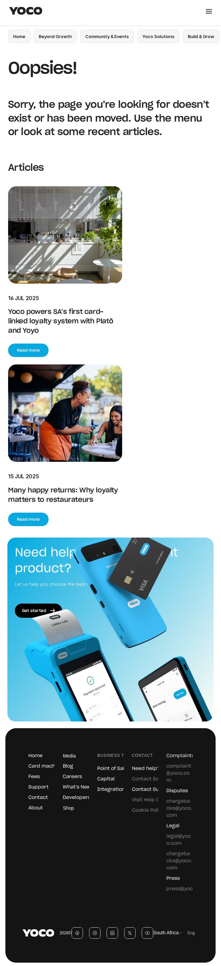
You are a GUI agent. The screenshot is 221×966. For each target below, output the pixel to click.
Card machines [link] (46, 766)
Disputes (177, 790)
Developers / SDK (83, 797)
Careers (72, 776)
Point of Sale (112, 768)
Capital (106, 779)
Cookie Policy (148, 810)
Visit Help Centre (152, 800)
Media (69, 756)
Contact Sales (149, 779)
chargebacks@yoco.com (179, 808)
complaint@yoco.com (178, 773)
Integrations (112, 789)
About (35, 808)
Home (35, 755)
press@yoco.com (187, 889)
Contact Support (152, 789)
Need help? (146, 768)
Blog (68, 766)
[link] (55, 36)
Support (38, 787)
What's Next (77, 787)
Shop (68, 808)
